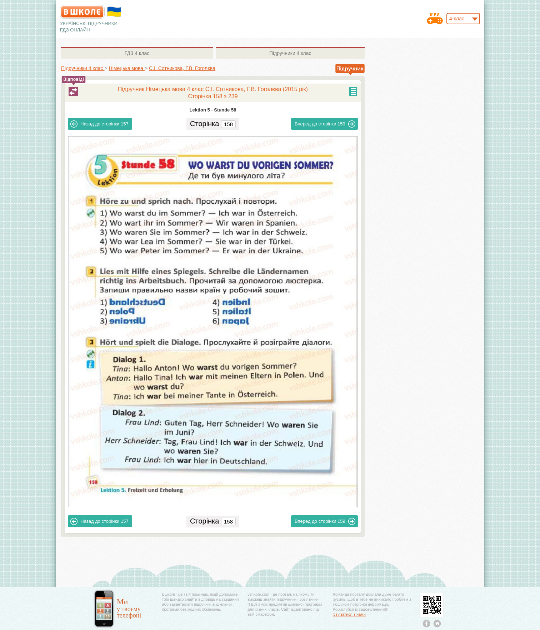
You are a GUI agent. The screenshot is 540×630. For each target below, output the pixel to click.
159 (325, 124)
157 (99, 124)
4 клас (137, 53)
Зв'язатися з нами (349, 614)
